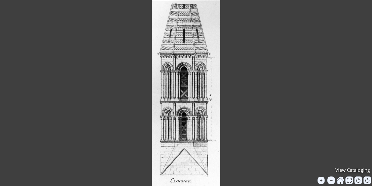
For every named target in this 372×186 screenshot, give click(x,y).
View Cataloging (352, 170)
